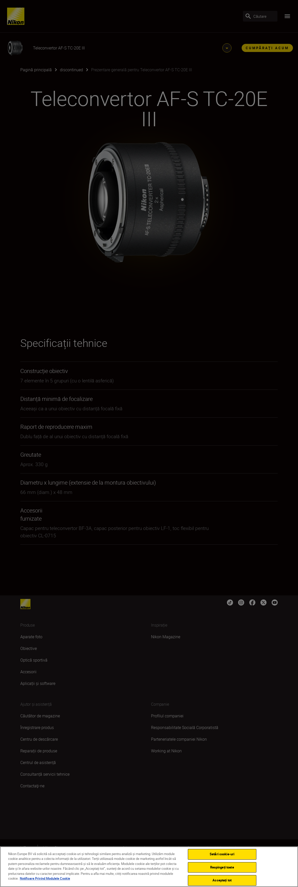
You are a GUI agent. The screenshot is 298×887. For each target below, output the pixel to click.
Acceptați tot (221, 880)
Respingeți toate (222, 867)
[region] (149, 866)
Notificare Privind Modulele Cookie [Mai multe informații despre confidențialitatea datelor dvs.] (45, 878)
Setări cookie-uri (222, 854)
